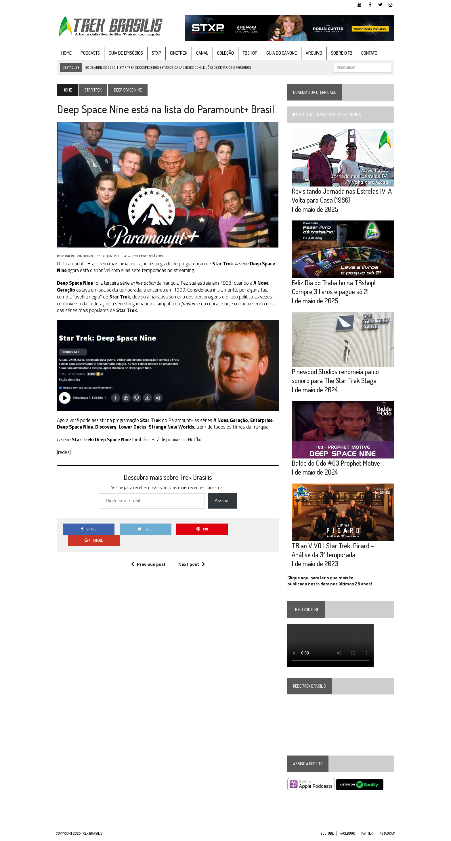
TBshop (249, 53)
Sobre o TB (340, 53)
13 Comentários (147, 256)
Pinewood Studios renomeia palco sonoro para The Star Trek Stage (335, 377)
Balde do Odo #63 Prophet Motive (336, 464)
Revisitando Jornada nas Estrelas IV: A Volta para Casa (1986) (342, 196)
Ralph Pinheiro (78, 256)
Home (65, 53)
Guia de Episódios (125, 53)
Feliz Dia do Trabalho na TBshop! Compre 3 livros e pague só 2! (334, 288)
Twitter (367, 835)
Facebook (347, 835)
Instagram (387, 835)
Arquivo (313, 53)
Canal (201, 53)
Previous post (147, 553)
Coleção (224, 53)
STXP (155, 53)
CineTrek (177, 53)
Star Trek (91, 89)
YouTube (327, 835)
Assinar (222, 501)
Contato (368, 53)
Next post (191, 553)
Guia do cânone (280, 53)
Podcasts (89, 53)
